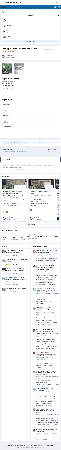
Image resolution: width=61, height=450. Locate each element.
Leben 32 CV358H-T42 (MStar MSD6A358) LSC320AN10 (42, 236)
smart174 (42, 293)
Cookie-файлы (49, 445)
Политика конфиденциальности (22, 445)
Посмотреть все (30, 224)
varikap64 (42, 392)
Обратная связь (38, 445)
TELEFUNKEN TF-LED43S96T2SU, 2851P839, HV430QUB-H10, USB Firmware (46, 410)
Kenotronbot (33, 238)
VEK (31, 195)
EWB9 (41, 376)
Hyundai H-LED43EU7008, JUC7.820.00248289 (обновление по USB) (46, 309)
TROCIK (13, 56)
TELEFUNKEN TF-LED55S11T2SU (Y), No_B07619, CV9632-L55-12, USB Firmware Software (46, 373)
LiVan (8, 20)
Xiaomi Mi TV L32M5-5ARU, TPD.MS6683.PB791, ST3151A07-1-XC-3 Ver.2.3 (13, 193)
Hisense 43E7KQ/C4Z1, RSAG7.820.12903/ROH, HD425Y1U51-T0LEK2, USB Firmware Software (46, 354)
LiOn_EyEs (5, 197)
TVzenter (9, 30)
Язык (10, 445)
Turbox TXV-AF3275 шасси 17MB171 (16, 288)
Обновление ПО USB (8, 199)
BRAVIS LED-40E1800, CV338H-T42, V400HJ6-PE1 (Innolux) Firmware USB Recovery (16, 279)
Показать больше (30, 41)
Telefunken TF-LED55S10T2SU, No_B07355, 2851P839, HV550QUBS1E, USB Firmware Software (47, 267)
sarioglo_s (42, 414)
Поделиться (15, 142)
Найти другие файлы (11, 57)
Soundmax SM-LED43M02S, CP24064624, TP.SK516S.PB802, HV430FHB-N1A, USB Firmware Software (47, 331)
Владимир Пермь (44, 357)
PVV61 (8, 36)
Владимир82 (43, 254)
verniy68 (9, 25)
